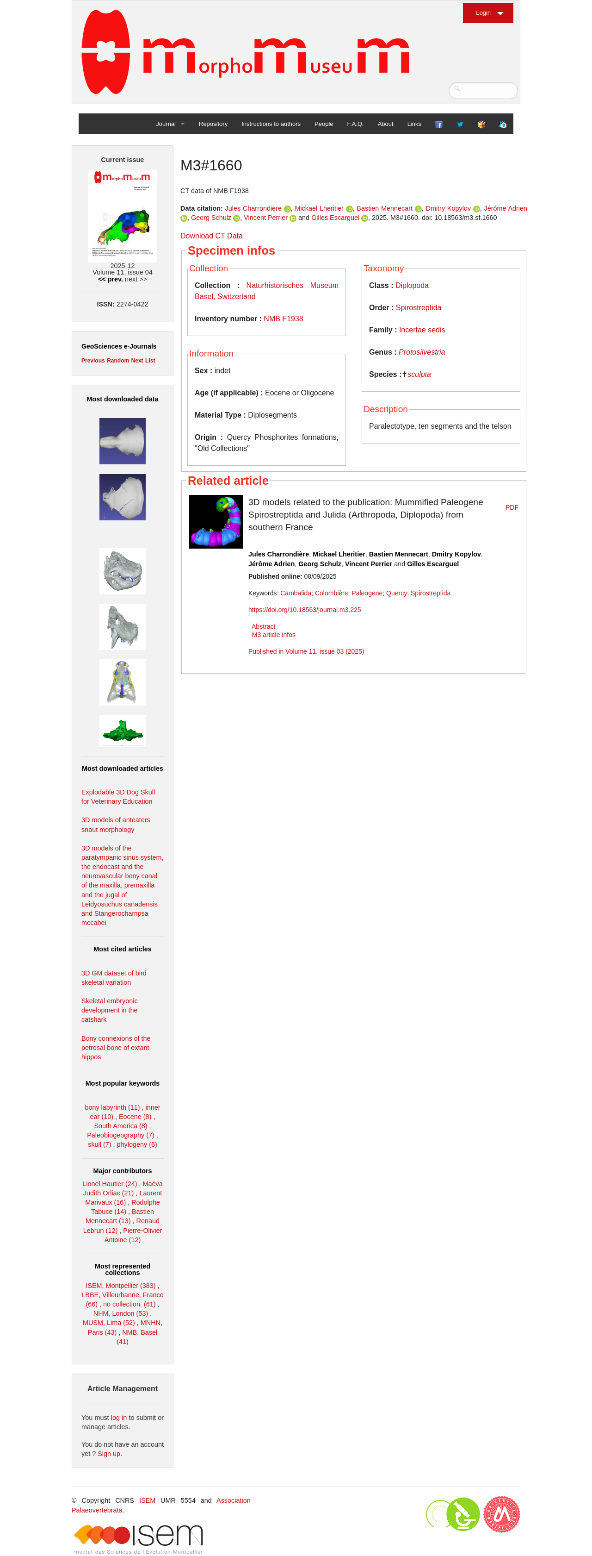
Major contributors (122, 1171)
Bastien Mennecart (385, 208)
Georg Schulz (211, 217)
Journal (166, 123)
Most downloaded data (122, 399)
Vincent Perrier (266, 217)
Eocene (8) (135, 1116)
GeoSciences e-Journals (119, 346)
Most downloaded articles (122, 768)
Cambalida (295, 593)
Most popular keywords (123, 1083)
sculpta (419, 374)
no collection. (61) (129, 1304)
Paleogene (367, 593)
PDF (512, 507)
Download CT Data (211, 236)
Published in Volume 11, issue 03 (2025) (306, 651)
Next (137, 360)
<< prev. (110, 279)
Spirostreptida (419, 308)
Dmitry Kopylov (448, 208)
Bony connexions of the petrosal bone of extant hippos (116, 1048)
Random (118, 360)
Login (483, 12)
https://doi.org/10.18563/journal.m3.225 (304, 609)
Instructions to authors (271, 123)
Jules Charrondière (253, 208)
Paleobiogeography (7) (120, 1135)
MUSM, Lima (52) (109, 1322)
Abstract (263, 626)
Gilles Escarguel (335, 217)
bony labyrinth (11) (112, 1107)
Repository (213, 123)
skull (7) (99, 1144)
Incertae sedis (422, 330)
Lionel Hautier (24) (109, 1183)
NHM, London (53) (120, 1313)
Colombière (331, 593)
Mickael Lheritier (319, 208)
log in (119, 1417)
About (386, 123)
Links (414, 123)
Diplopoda (412, 285)
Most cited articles (122, 949)
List (150, 360)
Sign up (109, 1453)
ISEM (147, 1500)
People (323, 123)
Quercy (396, 593)
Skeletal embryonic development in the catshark (109, 1010)
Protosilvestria (422, 352)
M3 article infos (274, 634)
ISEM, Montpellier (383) (120, 1285)
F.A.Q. (355, 123)
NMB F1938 (283, 319)
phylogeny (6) (137, 1144)
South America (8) (120, 1126)
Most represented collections (122, 1269)
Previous (93, 360)
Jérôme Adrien (506, 208)
